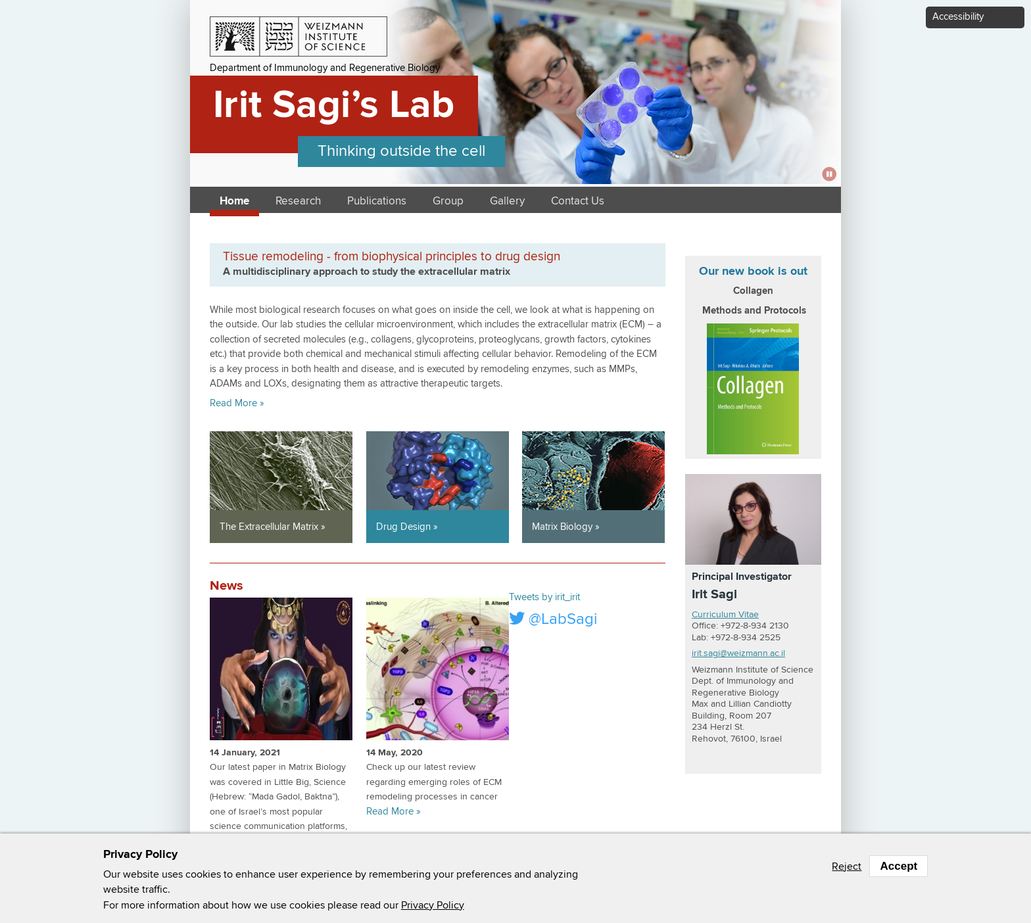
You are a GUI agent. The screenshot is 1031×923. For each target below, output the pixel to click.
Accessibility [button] (958, 17)
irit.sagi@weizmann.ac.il (738, 653)
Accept (898, 866)
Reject (846, 866)
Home (234, 201)
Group (448, 201)
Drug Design (403, 527)
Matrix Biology (562, 527)
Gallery (507, 201)
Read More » (237, 403)
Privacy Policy (432, 905)
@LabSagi (553, 618)
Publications (376, 201)
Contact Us (577, 201)
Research (298, 201)
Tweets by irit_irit (544, 597)
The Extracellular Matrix (269, 527)
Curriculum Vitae (725, 614)
